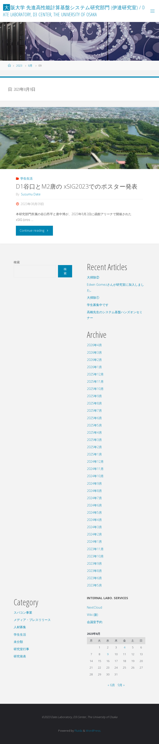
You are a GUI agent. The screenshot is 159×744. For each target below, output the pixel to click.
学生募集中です (97, 305)
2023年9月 (94, 563)
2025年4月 (94, 432)
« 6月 (111, 685)
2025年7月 (94, 410)
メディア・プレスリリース (32, 620)
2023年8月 (94, 571)
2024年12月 (95, 461)
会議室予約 (94, 622)
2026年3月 (94, 352)
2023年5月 (94, 585)
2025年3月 (94, 440)
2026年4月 (94, 345)
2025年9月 (94, 396)
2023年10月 (95, 556)
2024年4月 (94, 520)
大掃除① (93, 297)
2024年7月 (94, 498)
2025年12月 (95, 374)
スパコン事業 (23, 612)
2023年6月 (94, 578)
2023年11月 (95, 549)
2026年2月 (94, 360)
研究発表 (20, 656)
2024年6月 (94, 505)
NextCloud (94, 607)
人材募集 (20, 627)
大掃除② (93, 277)
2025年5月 (94, 425)
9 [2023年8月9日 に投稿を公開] (107, 654)
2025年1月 (94, 454)
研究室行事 (21, 649)
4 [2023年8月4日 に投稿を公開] (124, 647)
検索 (17, 262)
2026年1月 (94, 367)
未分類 (18, 642)
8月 (30, 65)
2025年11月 (95, 381)
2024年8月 (94, 491)
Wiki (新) (92, 615)
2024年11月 (95, 469)
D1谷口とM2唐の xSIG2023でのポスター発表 (76, 186)
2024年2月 (94, 534)
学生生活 (26, 178)
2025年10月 (95, 389)
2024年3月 (94, 527)
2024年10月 (95, 476)
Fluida (78, 731)
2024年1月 (94, 541)
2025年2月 (94, 447)
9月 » (121, 685)
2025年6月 (94, 418)
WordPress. (93, 731)
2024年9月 (94, 483)
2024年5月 (94, 512)
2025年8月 (94, 403)
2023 (19, 65)
